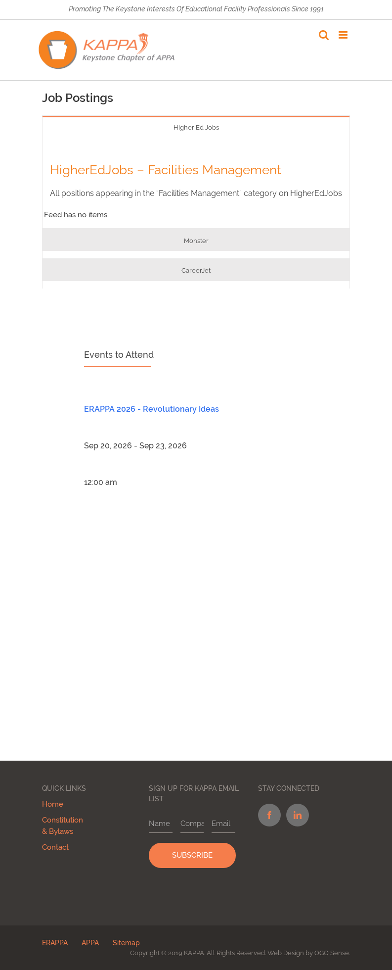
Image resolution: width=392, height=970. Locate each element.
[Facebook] (269, 815)
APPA (90, 943)
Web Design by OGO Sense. (308, 953)
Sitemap (126, 943)
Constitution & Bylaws (62, 826)
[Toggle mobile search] (324, 35)
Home (52, 804)
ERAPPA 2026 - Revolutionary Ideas (151, 409)
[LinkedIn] (297, 815)
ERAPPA (55, 943)
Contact (55, 847)
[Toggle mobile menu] (344, 35)
